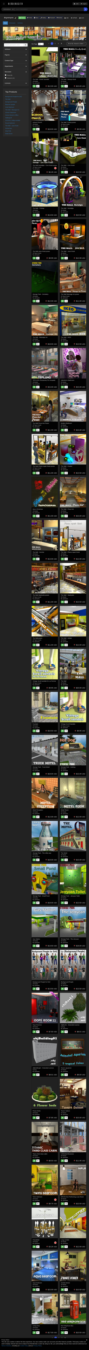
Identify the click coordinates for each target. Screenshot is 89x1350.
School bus (8, 128)
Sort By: (76, 43)
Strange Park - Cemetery (40, 294)
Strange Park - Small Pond (41, 896)
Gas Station (36, 939)
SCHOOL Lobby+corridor (12, 120)
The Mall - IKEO (66, 337)
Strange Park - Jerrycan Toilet (70, 896)
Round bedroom (10, 123)
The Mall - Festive (66, 466)
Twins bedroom (37, 1197)
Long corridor (65, 1240)
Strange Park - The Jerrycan (70, 939)
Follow (22, 17)
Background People (11, 102)
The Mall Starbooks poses (41, 595)
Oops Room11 (37, 1025)
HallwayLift (8, 118)
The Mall (7, 99)
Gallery (43, 17)
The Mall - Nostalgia (67, 208)
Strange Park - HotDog (68, 767)
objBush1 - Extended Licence (70, 1025)
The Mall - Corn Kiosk (68, 165)
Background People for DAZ (13, 96)
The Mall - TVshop (38, 208)
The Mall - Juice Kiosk (11, 125)
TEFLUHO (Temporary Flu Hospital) (44, 380)
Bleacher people (10, 104)
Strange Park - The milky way (42, 853)
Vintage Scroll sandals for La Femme (44, 681)
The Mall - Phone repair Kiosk (70, 552)
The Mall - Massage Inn (12, 110)
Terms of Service (6, 1346)
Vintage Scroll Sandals (68, 724)
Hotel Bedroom (9, 107)
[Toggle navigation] (3, 3)
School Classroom (10, 112)
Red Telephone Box (67, 1326)
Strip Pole (8, 131)
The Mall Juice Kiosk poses (41, 251)
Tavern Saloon (65, 1111)
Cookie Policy (24, 1346)
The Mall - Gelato (66, 638)
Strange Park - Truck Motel (41, 767)
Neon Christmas (38, 509)
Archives (20, 23)
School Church (37, 122)
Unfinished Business (67, 1154)
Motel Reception (38, 810)
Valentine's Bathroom (67, 380)
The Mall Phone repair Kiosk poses (44, 466)
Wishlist (59, 17)
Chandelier (36, 1240)
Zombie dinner (65, 1283)
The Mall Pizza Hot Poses (41, 423)
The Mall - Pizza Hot (67, 509)
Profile (29, 17)
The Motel (64, 853)
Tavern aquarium (66, 1068)
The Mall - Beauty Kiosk (68, 79)
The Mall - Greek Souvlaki (41, 79)
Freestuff (51, 17)
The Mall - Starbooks (67, 595)
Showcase (12, 23)
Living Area (36, 1326)
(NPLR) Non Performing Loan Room (72, 1197)
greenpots (37, 83)
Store (36, 17)
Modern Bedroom (66, 423)
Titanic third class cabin (40, 1154)
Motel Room (8, 133)
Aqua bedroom (37, 1283)
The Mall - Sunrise (38, 552)
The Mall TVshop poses (68, 122)
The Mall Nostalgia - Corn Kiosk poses (45, 165)
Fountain (35, 724)
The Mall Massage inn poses (70, 294)
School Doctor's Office (11, 115)
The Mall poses (37, 638)
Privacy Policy (37, 1346)
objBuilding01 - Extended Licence (43, 1068)
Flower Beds (36, 1111)
